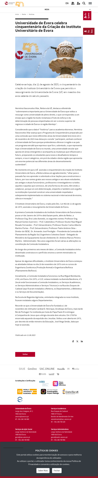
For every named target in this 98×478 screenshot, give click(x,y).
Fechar (57, 470)
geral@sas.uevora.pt (22, 437)
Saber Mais (43, 470)
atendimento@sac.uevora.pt (61, 419)
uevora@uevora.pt (22, 416)
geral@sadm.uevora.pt (59, 437)
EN (67, 3)
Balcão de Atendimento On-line (62, 416)
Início (17, 14)
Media (68, 9)
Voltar (25, 354)
